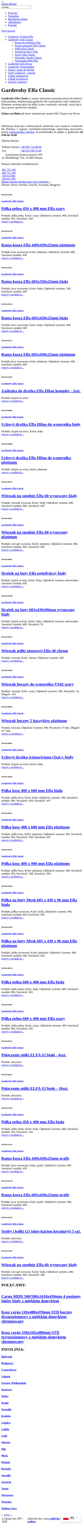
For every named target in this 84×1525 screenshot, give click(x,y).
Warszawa (7, 1495)
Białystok (6, 1356)
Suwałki (6, 1475)
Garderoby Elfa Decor (20, 63)
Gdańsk (5, 1376)
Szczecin (6, 1482)
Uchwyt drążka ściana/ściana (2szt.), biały (37, 757)
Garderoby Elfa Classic (20, 39)
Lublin (5, 1429)
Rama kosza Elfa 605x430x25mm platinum (38, 354)
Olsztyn (5, 1442)
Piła (3, 1449)
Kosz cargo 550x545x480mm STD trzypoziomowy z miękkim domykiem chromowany (33, 1337)
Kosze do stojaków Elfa (27, 42)
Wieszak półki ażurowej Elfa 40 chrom (34, 650)
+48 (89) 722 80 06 (31, 147)
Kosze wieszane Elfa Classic (30, 45)
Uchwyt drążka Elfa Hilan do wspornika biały (41, 424)
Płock (4, 1455)
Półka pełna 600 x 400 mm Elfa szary (33, 1018)
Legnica (5, 1422)
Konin (5, 1402)
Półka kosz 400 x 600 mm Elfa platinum (35, 827)
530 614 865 (8, 175)
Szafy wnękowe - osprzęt (21, 72)
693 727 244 (8, 172)
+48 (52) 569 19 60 (31, 150)
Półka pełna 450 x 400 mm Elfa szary (33, 208)
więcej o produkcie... (12, 221)
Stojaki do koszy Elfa (26, 51)
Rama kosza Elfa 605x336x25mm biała (34, 281)
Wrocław (6, 1501)
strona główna (8, 3)
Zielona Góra (9, 1508)
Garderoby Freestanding (21, 66)
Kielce (5, 1396)
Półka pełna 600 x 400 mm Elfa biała (32, 982)
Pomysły (13, 13)
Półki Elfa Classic (24, 48)
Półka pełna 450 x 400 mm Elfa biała (32, 1122)
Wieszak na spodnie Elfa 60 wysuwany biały (39, 495)
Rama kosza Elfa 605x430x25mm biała (34, 318)
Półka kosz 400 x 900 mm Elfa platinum (35, 863)
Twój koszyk (8, 30)
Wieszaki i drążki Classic (28, 57)
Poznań (5, 1462)
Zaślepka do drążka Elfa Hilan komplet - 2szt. (41, 391)
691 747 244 (8, 169)
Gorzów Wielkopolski (13, 1383)
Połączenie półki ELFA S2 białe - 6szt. (33, 1055)
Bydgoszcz (7, 1363)
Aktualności (14, 22)
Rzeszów (6, 1468)
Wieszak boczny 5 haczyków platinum (34, 720)
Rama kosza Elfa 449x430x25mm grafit (35, 1158)
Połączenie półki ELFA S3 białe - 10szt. (34, 1088)
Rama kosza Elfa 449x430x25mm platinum (38, 245)
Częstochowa (8, 1369)
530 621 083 (8, 178)
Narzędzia (13, 16)
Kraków (6, 1416)
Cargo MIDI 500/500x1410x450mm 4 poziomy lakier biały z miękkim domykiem (41, 1298)
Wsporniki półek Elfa (26, 60)
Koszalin (6, 1409)
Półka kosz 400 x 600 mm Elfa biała (31, 790)
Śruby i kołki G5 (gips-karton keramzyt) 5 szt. (41, 1231)
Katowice (6, 1389)
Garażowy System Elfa (20, 36)
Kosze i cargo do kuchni (21, 69)
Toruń (4, 1488)
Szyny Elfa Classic (25, 54)
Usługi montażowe (18, 75)
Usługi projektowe (18, 78)
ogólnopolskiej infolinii (22, 132)
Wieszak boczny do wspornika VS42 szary (37, 684)
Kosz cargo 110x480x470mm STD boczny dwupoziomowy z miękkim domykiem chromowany (36, 1316)
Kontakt (12, 25)
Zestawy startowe (17, 82)
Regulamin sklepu (18, 19)
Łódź (4, 1435)
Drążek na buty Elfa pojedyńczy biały (33, 573)
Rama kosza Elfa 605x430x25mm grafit (35, 1195)
